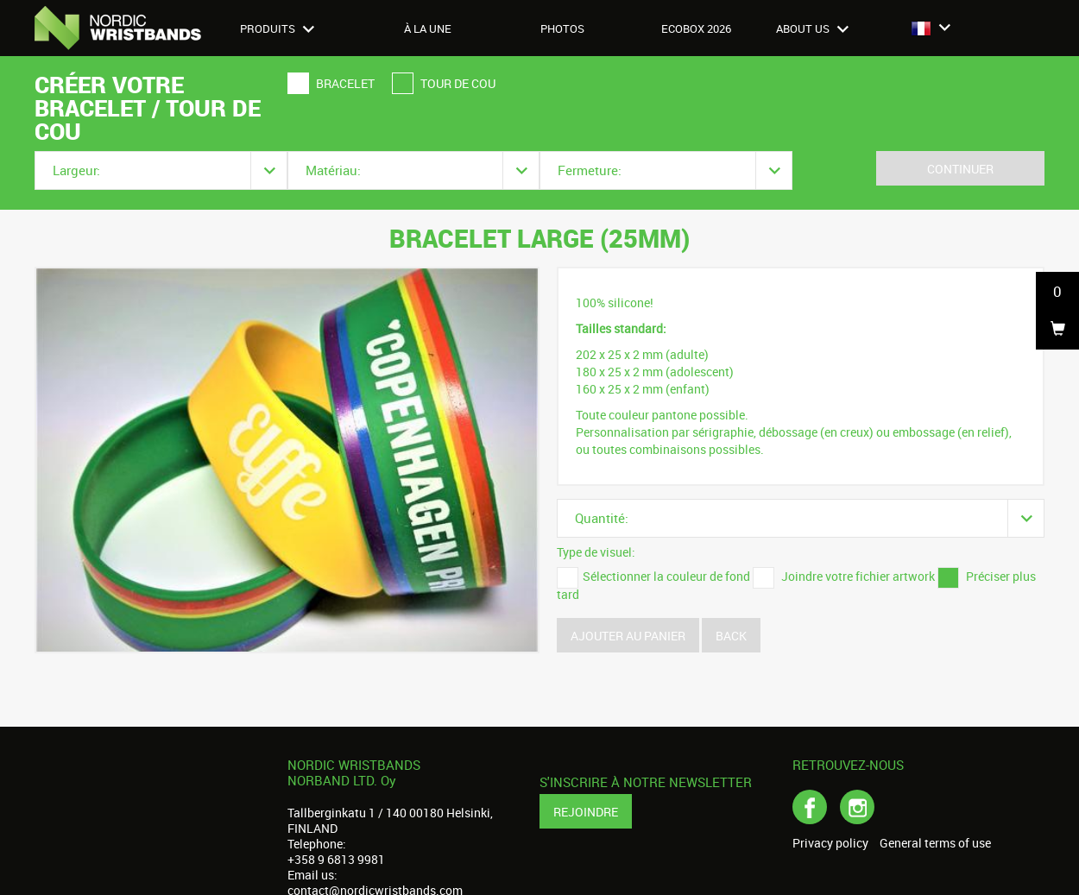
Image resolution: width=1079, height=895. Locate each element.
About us (812, 28)
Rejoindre (585, 812)
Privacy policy (830, 843)
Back (731, 635)
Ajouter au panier (628, 635)
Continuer (960, 169)
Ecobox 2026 (696, 28)
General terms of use (935, 843)
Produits (277, 28)
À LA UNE (427, 28)
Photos (562, 28)
